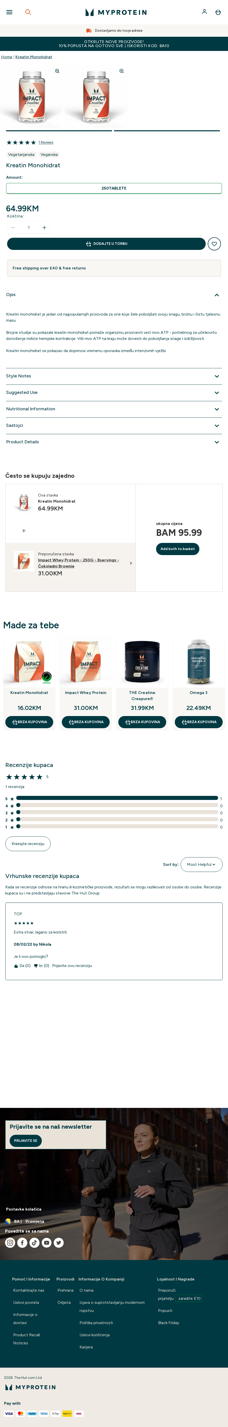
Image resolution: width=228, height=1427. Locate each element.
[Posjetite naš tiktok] (34, 1243)
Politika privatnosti (96, 1322)
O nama (86, 1290)
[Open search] (28, 12)
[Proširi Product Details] (114, 442)
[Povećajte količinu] (44, 228)
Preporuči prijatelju (180, 1295)
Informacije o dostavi (25, 1318)
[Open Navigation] (9, 12)
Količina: (15, 216)
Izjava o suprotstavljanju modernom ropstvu (112, 1306)
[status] (28, 228)
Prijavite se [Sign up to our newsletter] (25, 1141)
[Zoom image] (57, 71)
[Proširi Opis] (114, 295)
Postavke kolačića (23, 1209)
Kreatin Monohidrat (33, 56)
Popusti (165, 1310)
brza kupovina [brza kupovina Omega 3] (199, 722)
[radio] (114, 188)
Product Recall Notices (26, 1338)
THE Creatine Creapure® (142, 695)
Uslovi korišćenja (95, 1334)
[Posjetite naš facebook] (22, 1243)
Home (6, 56)
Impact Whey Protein (86, 692)
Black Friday (168, 1322)
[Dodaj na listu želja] (214, 243)
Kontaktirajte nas (28, 1290)
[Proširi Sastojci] (114, 426)
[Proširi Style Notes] (114, 376)
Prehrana (65, 1290)
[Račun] (205, 12)
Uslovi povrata (26, 1302)
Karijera (86, 1347)
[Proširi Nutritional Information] (114, 409)
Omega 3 (198, 692)
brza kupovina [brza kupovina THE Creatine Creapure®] (142, 722)
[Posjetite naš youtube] (47, 1243)
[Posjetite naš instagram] (10, 1243)
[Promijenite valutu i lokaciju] (114, 1221)
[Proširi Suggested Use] (114, 393)
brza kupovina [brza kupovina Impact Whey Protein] (86, 722)
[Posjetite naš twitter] (59, 1243)
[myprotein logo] (116, 12)
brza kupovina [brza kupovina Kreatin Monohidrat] (29, 722)
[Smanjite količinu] (12, 228)
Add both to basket (178, 549)
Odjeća (64, 1302)
